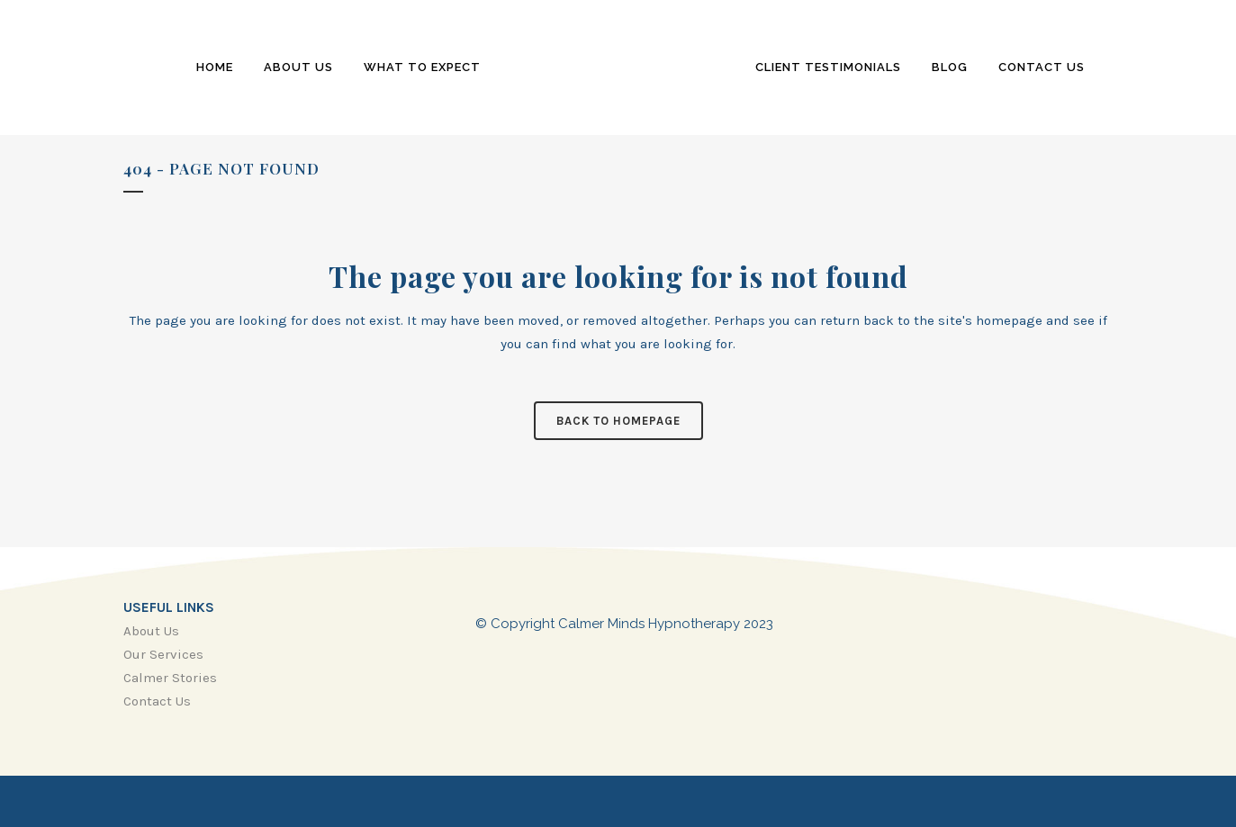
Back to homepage (618, 420)
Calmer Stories (170, 678)
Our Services (163, 654)
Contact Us (157, 701)
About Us (151, 631)
